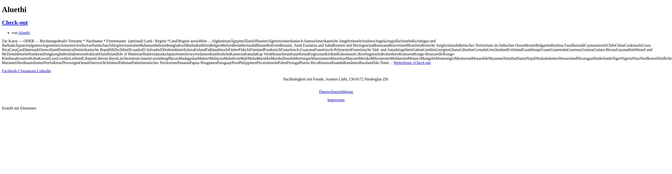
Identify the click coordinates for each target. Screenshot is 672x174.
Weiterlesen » (412, 63)
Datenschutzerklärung (336, 92)
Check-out (15, 22)
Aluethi (24, 33)
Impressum (336, 100)
